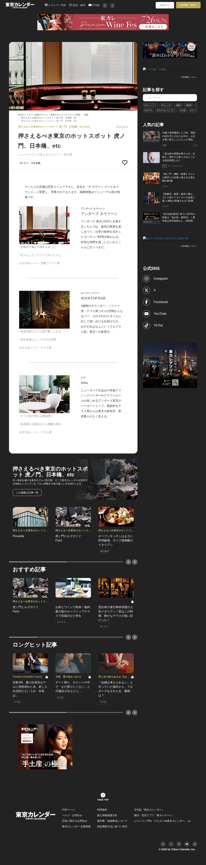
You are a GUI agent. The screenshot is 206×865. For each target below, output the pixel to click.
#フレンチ (166, 105)
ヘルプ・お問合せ (72, 815)
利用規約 (102, 809)
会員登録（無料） (188, 5)
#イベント (195, 110)
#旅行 (178, 105)
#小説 (183, 110)
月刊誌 (94, 5)
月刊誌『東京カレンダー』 (149, 809)
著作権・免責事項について (112, 821)
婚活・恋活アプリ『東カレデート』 (154, 815)
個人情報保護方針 (107, 815)
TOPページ (68, 809)
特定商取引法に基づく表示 (112, 826)
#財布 (189, 105)
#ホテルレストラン (166, 110)
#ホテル (148, 110)
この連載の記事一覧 (27, 492)
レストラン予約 (55, 5)
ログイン (165, 5)
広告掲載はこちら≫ (189, 77)
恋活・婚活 (77, 5)
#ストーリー (150, 105)
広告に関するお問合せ (74, 821)
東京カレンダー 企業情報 (76, 826)
